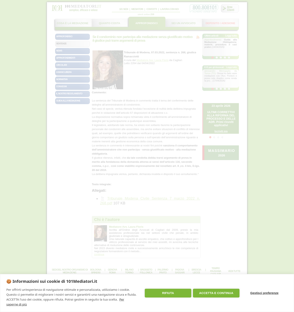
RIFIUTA (168, 293)
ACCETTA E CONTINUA (216, 293)
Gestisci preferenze (264, 293)
